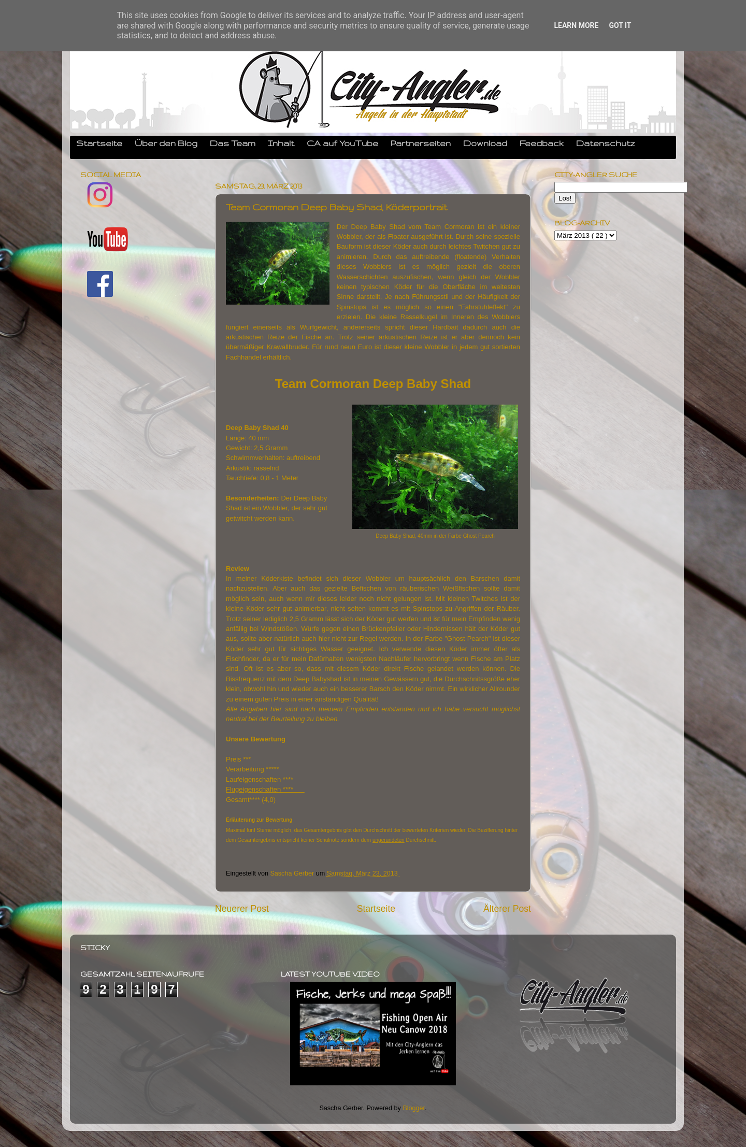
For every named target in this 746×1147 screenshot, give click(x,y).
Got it (620, 25)
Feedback (542, 143)
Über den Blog (166, 143)
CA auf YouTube (342, 143)
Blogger (414, 1108)
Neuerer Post (242, 909)
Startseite (99, 143)
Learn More (576, 25)
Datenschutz (605, 143)
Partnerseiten (421, 143)
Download (485, 143)
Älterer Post (507, 909)
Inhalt (281, 143)
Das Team (232, 143)
